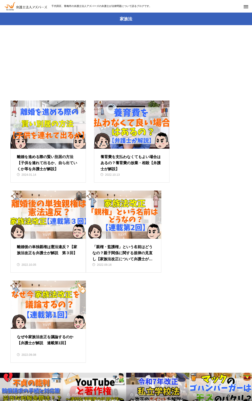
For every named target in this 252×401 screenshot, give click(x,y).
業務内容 (110, 382)
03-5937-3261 (105, 359)
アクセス (130, 382)
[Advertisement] (126, 69)
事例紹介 (196, 382)
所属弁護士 (175, 382)
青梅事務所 (152, 382)
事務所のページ (60, 382)
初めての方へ (87, 382)
